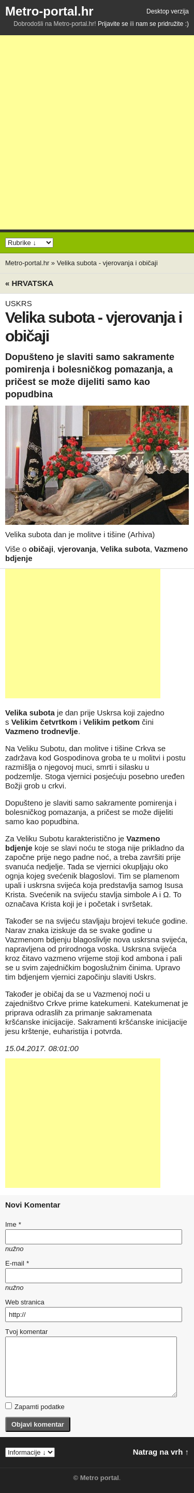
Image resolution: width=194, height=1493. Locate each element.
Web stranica (24, 1302)
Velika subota (125, 548)
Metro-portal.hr (49, 11)
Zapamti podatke (35, 1406)
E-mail (17, 1263)
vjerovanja (76, 548)
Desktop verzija (167, 11)
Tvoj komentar (26, 1332)
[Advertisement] (97, 132)
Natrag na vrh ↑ (161, 1451)
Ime (13, 1224)
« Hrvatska (29, 283)
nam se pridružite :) (162, 23)
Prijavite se (113, 23)
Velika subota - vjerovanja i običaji (107, 263)
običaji (41, 548)
